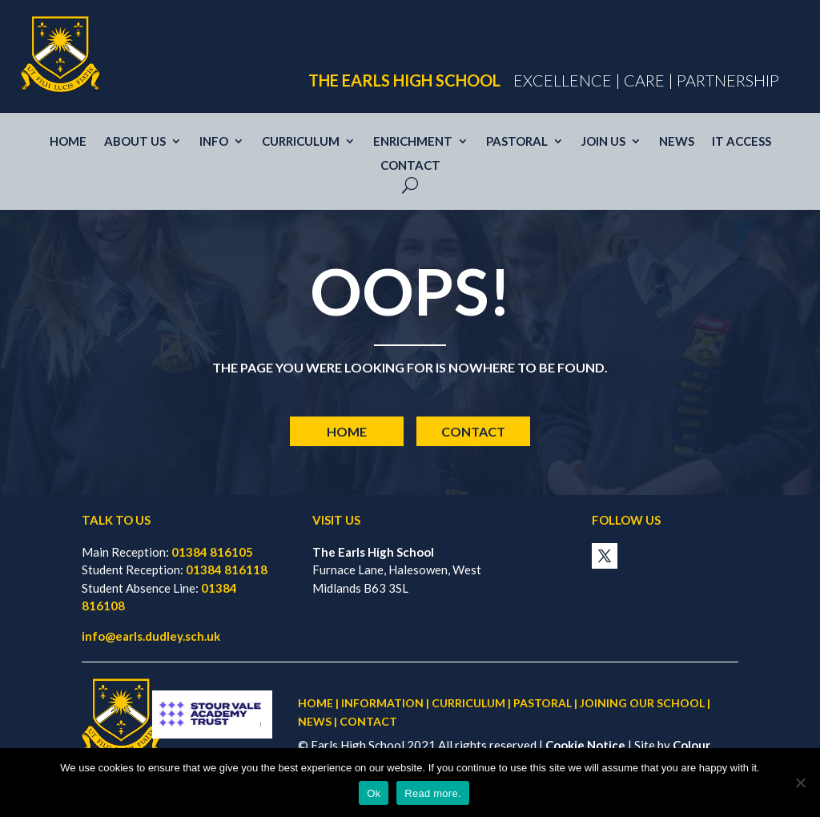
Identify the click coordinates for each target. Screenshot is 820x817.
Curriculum (301, 141)
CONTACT (368, 721)
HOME (315, 703)
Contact (410, 165)
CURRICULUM (468, 703)
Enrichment (412, 141)
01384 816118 (226, 569)
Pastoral (517, 141)
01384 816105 (212, 552)
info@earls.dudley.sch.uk (151, 636)
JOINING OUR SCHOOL (642, 703)
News (676, 141)
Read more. (432, 793)
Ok (373, 793)
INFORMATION (382, 703)
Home (68, 141)
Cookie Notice (585, 745)
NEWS (315, 721)
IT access (741, 141)
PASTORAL (542, 703)
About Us (135, 141)
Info (213, 141)
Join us (603, 141)
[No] (800, 783)
